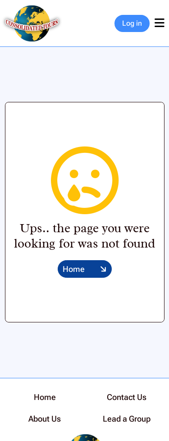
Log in (132, 23)
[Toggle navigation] (159, 23)
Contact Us (126, 397)
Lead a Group (127, 418)
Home (74, 269)
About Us (44, 418)
